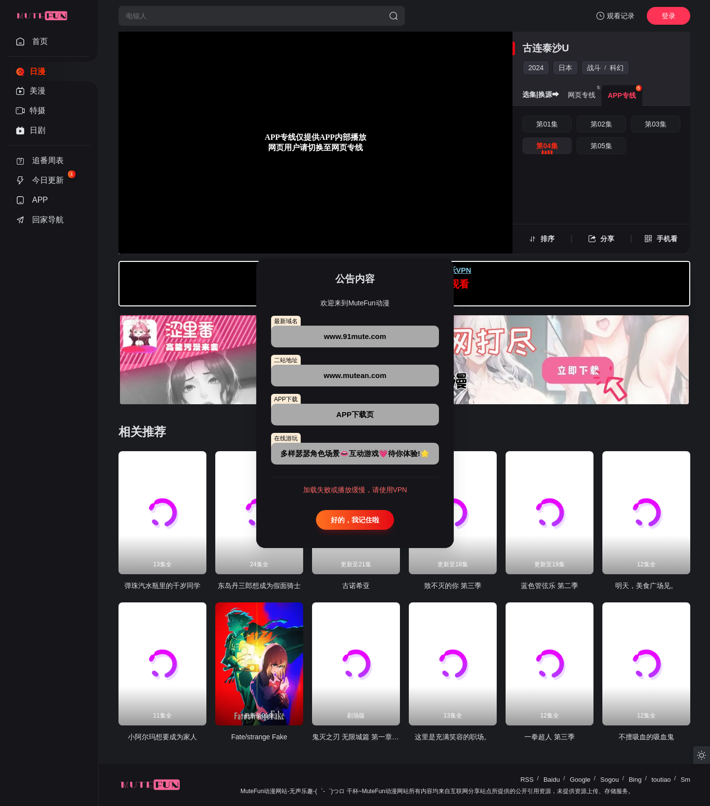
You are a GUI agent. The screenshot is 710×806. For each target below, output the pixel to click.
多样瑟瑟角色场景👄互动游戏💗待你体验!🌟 (355, 453)
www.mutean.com (355, 375)
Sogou (609, 779)
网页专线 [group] (584, 92)
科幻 (617, 68)
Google (580, 779)
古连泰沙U (545, 47)
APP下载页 (355, 414)
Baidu (552, 779)
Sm (686, 779)
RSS (527, 779)
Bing (635, 779)
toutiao (661, 779)
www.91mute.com (355, 336)
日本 (565, 68)
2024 (536, 68)
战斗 (594, 68)
